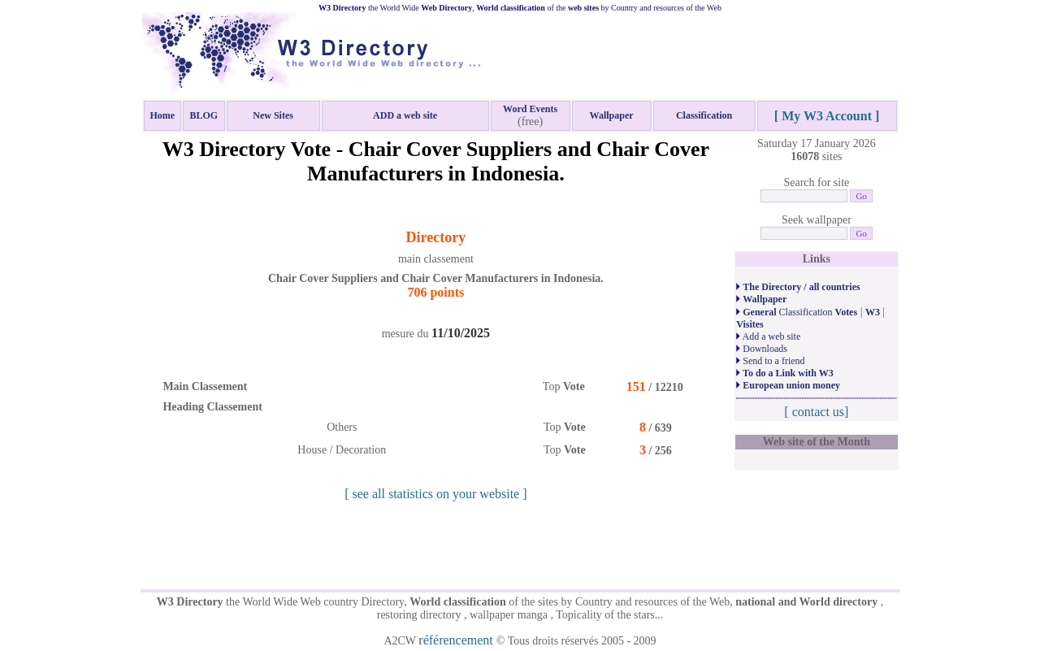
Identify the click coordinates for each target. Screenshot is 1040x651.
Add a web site (768, 336)
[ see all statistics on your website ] (435, 494)
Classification (796, 312)
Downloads (761, 348)
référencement (457, 640)
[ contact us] (816, 412)
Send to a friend (770, 361)
